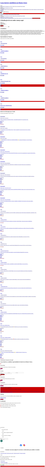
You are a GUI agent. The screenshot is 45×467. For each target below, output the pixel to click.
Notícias (20, 9)
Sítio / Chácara (13, 6)
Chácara (12, 17)
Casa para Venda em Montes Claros (5, 391)
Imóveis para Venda (3, 453)
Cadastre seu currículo (37, 9)
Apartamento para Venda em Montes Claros (17, 391)
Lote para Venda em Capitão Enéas (7, 392)
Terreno (21, 6)
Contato (3, 14)
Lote (17, 6)
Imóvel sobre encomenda (28, 18)
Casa (9, 6)
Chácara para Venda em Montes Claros (29, 391)
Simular (1, 380)
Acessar (1, 368)
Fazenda (19, 6)
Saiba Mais (1, 385)
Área (15, 6)
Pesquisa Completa (12, 9)
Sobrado (24, 6)
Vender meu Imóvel (7, 9)
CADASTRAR (2, 374)
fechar (2, 13)
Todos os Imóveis (2, 6)
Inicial (1, 14)
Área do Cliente (31, 9)
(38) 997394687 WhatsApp (36, 18)
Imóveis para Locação (10, 453)
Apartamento (7, 6)
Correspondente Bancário (25, 9)
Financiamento (17, 9)
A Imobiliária (2, 9)
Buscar (2, 25)
